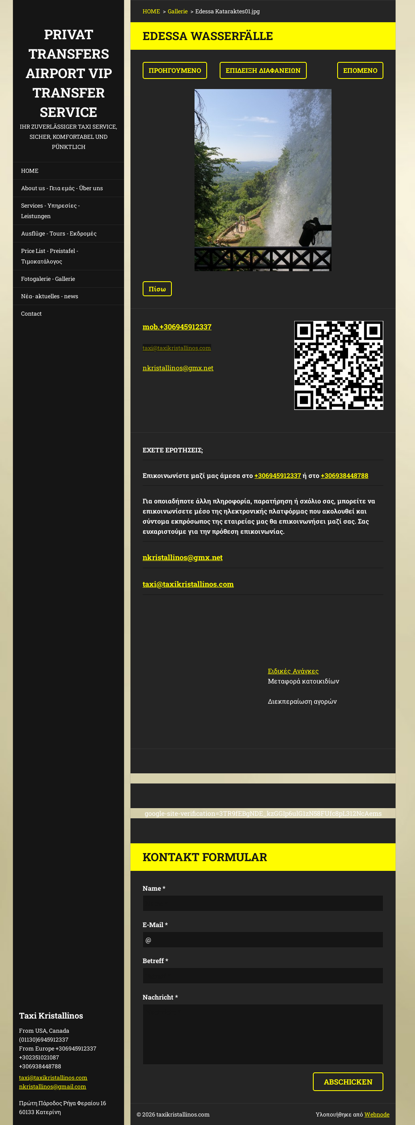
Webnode (376, 1114)
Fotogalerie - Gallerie (48, 278)
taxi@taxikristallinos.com (188, 584)
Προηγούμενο (175, 70)
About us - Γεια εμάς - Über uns (62, 188)
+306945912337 (278, 475)
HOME (30, 170)
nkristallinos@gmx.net (178, 367)
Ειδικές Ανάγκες (293, 671)
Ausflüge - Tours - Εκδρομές (58, 233)
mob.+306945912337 (177, 326)
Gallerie (178, 11)
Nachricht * (160, 997)
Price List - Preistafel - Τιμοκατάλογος (49, 256)
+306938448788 (344, 475)
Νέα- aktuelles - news (49, 296)
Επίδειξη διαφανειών (263, 70)
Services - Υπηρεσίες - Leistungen (50, 211)
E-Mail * (155, 924)
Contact (31, 313)
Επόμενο (360, 70)
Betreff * (155, 960)
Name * (154, 888)
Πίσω (157, 288)
